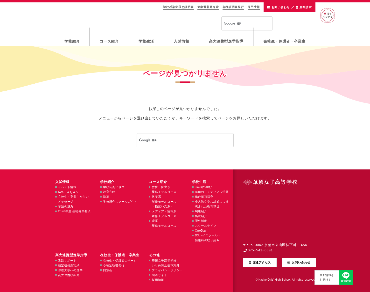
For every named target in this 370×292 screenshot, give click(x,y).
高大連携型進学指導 (226, 41)
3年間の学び (203, 187)
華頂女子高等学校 (101, 14)
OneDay (201, 230)
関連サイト (159, 275)
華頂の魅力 (66, 206)
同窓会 (107, 270)
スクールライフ (205, 225)
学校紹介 (72, 41)
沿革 (106, 196)
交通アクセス (262, 262)
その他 (154, 255)
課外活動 (201, 221)
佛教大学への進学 (70, 270)
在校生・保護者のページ (120, 260)
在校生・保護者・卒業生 (284, 41)
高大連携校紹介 (69, 275)
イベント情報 (67, 187)
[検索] (241, 24)
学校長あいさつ (114, 187)
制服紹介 (201, 211)
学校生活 (146, 41)
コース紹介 (109, 41)
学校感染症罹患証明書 (178, 7)
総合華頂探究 (204, 196)
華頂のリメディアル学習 (212, 192)
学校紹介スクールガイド (120, 201)
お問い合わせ (301, 262)
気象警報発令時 (208, 7)
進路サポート (67, 260)
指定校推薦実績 (69, 265)
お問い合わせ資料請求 (289, 7)
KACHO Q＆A (68, 192)
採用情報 (254, 7)
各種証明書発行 (233, 7)
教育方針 (109, 192)
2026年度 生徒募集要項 (74, 211)
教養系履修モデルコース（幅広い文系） (164, 201)
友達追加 (346, 281)
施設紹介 (201, 216)
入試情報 (181, 41)
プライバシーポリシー (167, 270)
